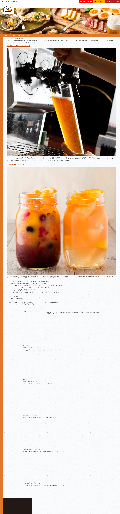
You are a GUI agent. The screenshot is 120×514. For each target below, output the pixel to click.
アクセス (85, 506)
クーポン (65, 506)
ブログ (75, 506)
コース (38, 506)
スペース (55, 506)
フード (29, 506)
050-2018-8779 (99, 1)
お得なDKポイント (86, 1)
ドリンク (19, 506)
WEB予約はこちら (113, 1)
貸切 (46, 506)
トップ (9, 506)
